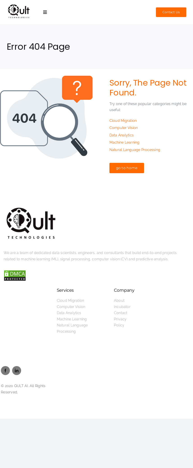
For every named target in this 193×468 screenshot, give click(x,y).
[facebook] (5, 370)
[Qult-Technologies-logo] (19, 5)
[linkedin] (16, 370)
